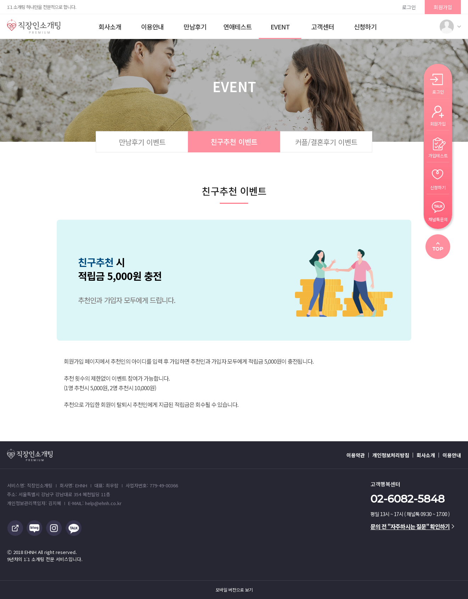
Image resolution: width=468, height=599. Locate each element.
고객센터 (322, 26)
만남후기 (195, 26)
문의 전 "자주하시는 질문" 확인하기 (412, 526)
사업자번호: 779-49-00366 (152, 485)
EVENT (280, 26)
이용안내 (152, 26)
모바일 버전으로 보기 (234, 590)
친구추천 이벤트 (234, 141)
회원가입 (443, 7)
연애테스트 (237, 26)
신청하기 (365, 26)
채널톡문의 (438, 219)
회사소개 (110, 26)
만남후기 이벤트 (142, 142)
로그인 (409, 7)
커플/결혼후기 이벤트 (326, 142)
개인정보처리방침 (390, 455)
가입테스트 (438, 155)
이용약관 (355, 455)
